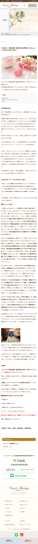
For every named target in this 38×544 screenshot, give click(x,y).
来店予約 (7, 521)
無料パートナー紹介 (25, 524)
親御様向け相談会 (9, 524)
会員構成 (22, 512)
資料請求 (22, 521)
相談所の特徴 (8, 501)
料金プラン (23, 508)
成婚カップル (23, 504)
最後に (3, 101)
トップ (2, 33)
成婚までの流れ (9, 504)
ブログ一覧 (6, 33)
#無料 (14, 428)
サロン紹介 (8, 512)
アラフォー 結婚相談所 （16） (11, 443)
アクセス (10, 529)
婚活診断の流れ (5, 98)
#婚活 (9, 428)
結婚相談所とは (24, 501)
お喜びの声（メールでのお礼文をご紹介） (10, 99)
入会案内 (7, 508)
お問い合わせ (16, 529)
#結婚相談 (20, 428)
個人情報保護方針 (25, 529)
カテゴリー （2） (7, 446)
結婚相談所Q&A (9, 515)
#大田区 (4, 428)
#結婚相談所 (28, 428)
